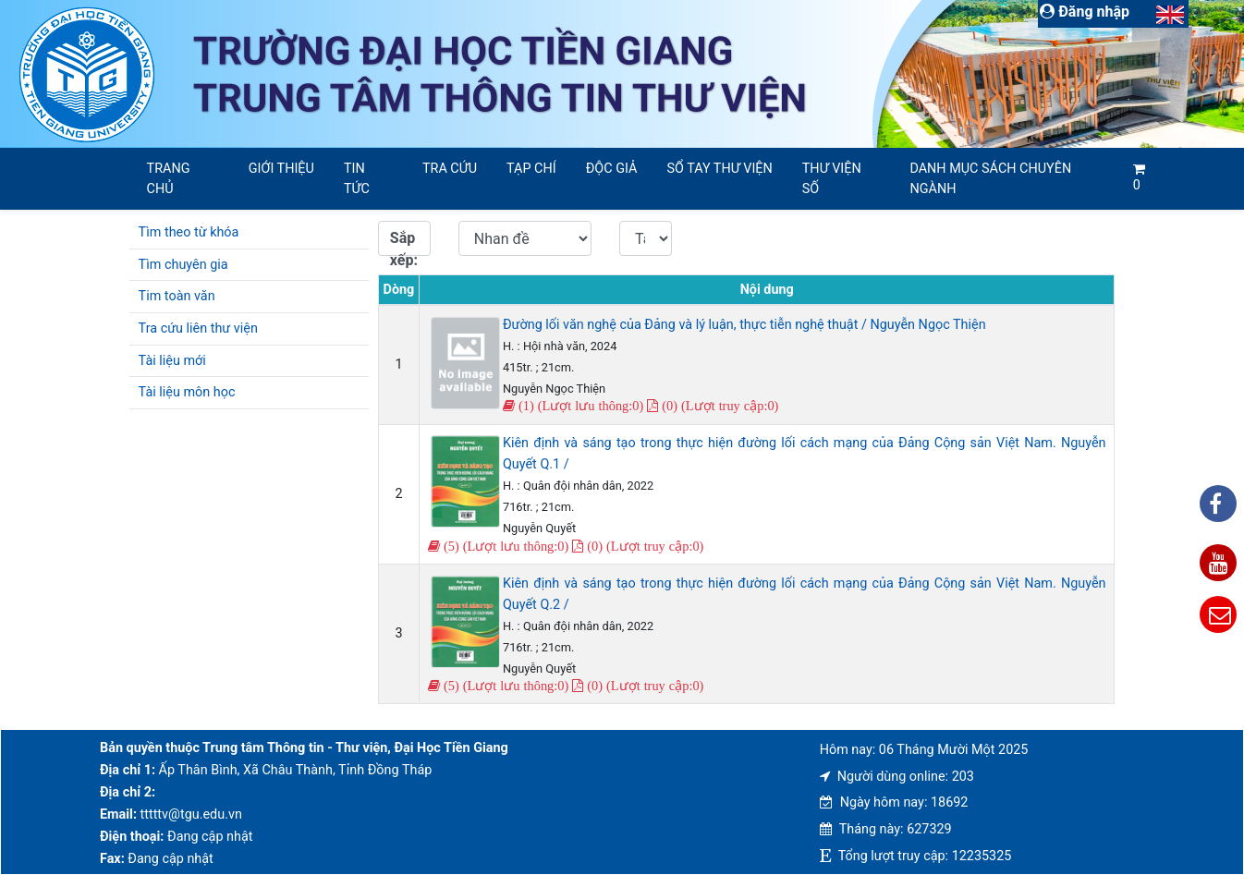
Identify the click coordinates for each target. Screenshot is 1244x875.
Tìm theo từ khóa (189, 232)
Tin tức (357, 179)
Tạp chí (531, 168)
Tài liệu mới (172, 361)
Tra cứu (449, 168)
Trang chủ (168, 179)
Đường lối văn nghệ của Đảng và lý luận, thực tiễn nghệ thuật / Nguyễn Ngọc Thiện (744, 325)
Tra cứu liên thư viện (198, 328)
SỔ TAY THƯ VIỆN (719, 168)
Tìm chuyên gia (183, 265)
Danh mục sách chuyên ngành (990, 179)
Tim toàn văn (177, 296)
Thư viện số (831, 179)
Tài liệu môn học (187, 392)
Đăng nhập (1084, 11)
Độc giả (612, 168)
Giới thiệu (281, 168)
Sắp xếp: (404, 242)
